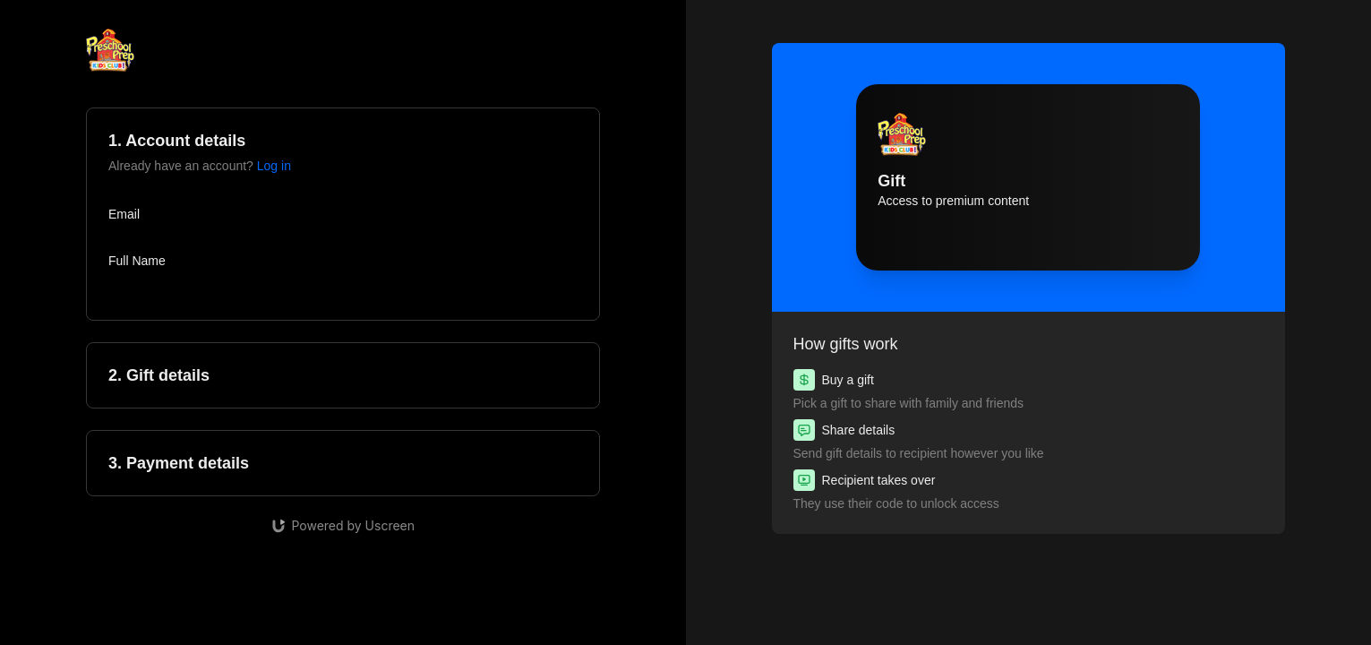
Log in (274, 166)
